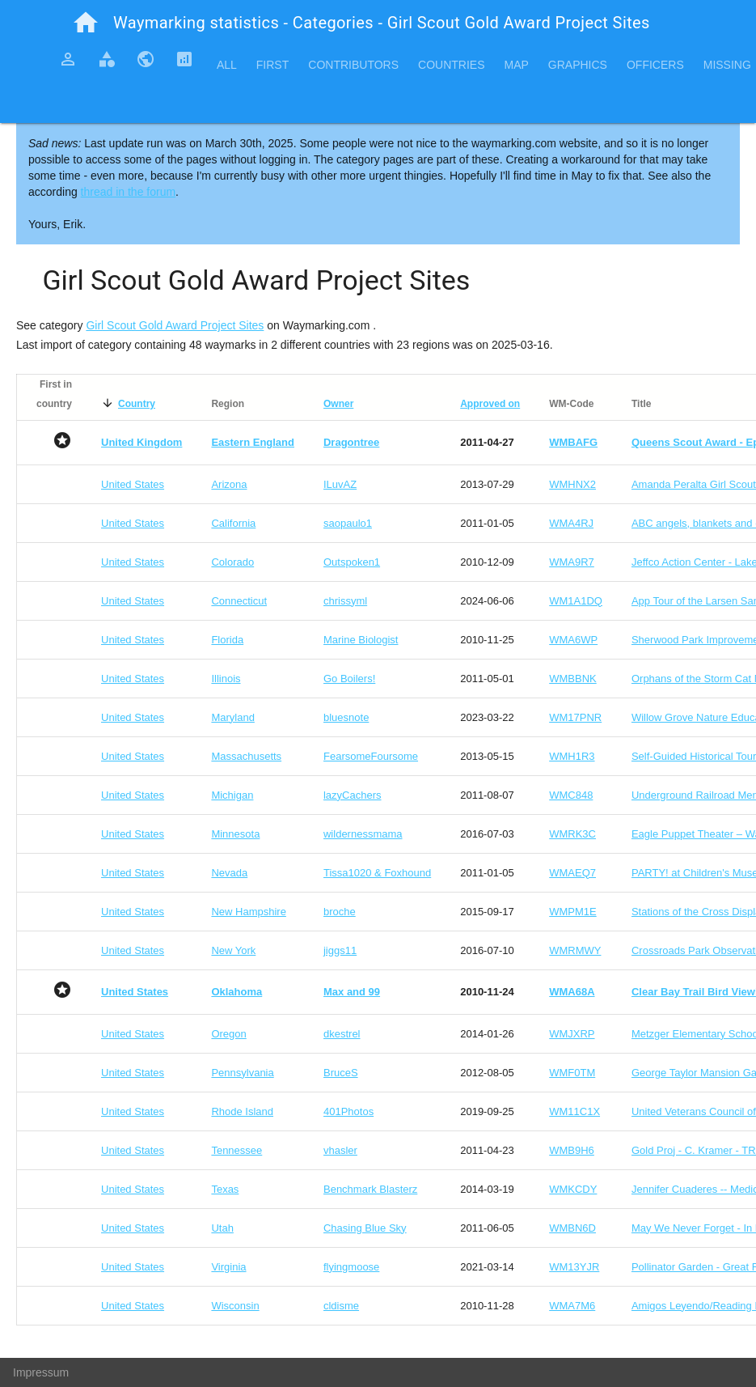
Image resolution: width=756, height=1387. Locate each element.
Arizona (229, 484)
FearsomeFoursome (370, 756)
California (233, 523)
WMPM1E (573, 912)
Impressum (41, 1372)
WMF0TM (572, 1073)
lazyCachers (352, 795)
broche (339, 912)
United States (132, 484)
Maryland (232, 717)
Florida (227, 640)
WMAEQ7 (572, 873)
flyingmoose (351, 1267)
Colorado (232, 562)
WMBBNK (573, 678)
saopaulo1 (347, 523)
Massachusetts (246, 756)
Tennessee (236, 1150)
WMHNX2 (572, 484)
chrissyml (345, 601)
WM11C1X (574, 1111)
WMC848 (571, 795)
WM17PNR (575, 717)
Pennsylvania (242, 1073)
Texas (225, 1189)
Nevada (229, 873)
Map (516, 64)
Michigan (232, 795)
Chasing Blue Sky (365, 1228)
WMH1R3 (571, 756)
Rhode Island (242, 1111)
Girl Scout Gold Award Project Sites (175, 325)
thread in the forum (128, 191)
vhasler (340, 1150)
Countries (451, 64)
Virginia (228, 1267)
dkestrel (342, 1034)
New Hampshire (248, 912)
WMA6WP (573, 640)
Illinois (225, 678)
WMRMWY (575, 950)
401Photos (348, 1111)
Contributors (353, 64)
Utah (222, 1228)
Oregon (228, 1034)
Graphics (577, 64)
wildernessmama (363, 834)
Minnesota (235, 834)
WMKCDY (573, 1189)
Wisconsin (235, 1306)
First (272, 64)
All (227, 64)
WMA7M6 (572, 1306)
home (85, 22)
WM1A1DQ (575, 601)
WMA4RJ (571, 523)
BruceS (340, 1073)
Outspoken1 (351, 562)
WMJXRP (571, 1034)
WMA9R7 (571, 562)
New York (233, 950)
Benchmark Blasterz (370, 1189)
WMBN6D (572, 1228)
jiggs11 (340, 950)
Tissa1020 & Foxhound (377, 873)
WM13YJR (574, 1267)
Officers (655, 64)
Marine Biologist (361, 640)
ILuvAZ (340, 484)
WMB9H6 (571, 1150)
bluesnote (346, 717)
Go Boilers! (349, 678)
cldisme (341, 1306)
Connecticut (239, 601)
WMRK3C (572, 834)
